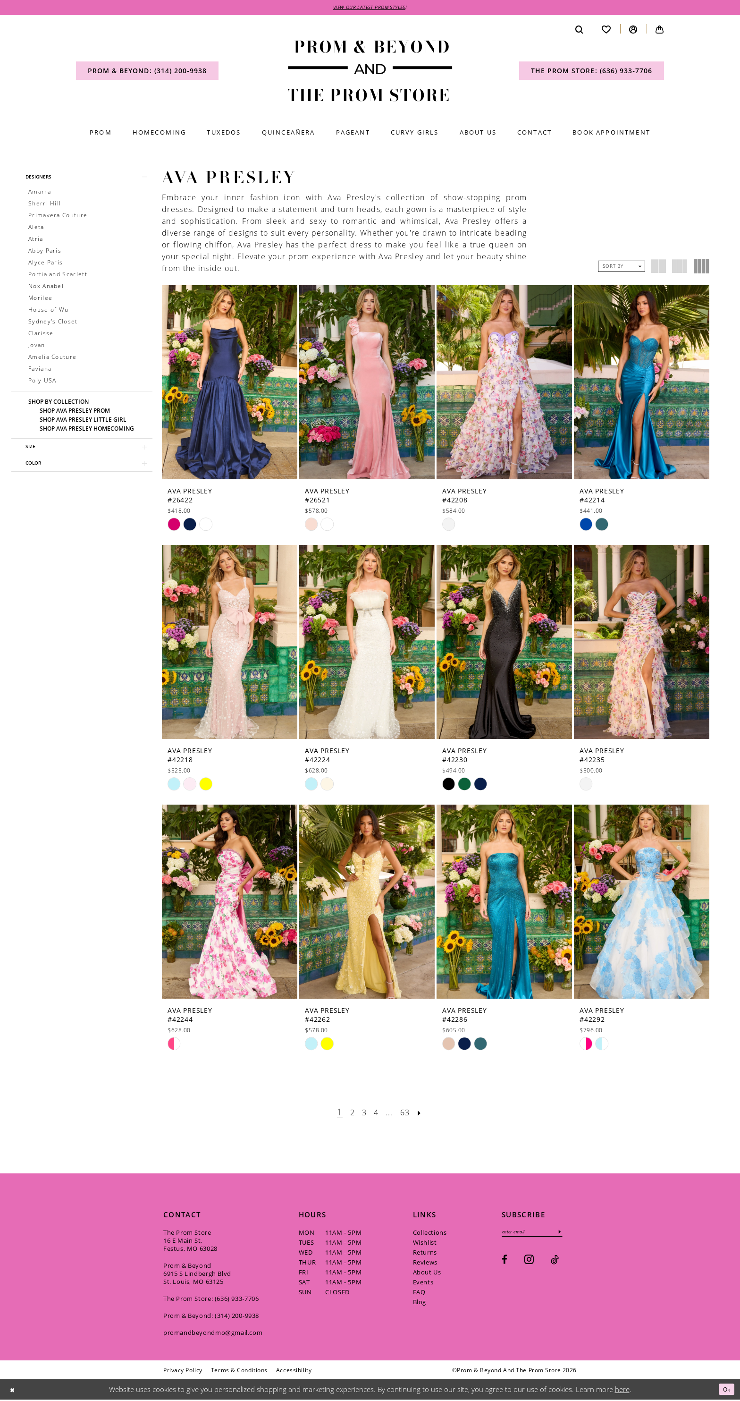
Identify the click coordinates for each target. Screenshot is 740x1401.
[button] (633, 30)
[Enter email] (539, 1234)
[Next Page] (426, 1113)
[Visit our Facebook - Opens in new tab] (504, 1263)
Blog (419, 1303)
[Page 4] (375, 1113)
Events (423, 1283)
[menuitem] (147, 72)
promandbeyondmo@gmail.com (212, 1334)
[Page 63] (409, 1113)
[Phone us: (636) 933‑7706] (591, 72)
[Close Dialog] (14, 1391)
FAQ (419, 1293)
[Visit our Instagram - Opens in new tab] (529, 1262)
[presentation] (229, 384)
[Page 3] (361, 1113)
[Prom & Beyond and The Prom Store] (370, 72)
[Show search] (579, 30)
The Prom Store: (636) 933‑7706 (211, 1300)
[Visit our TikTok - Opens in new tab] (555, 1263)
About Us (427, 1273)
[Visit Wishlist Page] (606, 30)
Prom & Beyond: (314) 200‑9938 (211, 1317)
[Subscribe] (572, 1234)
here (622, 1390)
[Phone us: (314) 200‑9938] (147, 72)
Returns (425, 1253)
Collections (430, 1234)
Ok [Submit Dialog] (725, 1390)
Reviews (425, 1263)
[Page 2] (347, 1113)
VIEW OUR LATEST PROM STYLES (369, 8)
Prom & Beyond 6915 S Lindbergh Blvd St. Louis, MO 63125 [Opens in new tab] (197, 1275)
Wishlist (425, 1244)
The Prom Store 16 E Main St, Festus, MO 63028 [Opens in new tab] (190, 1242)
